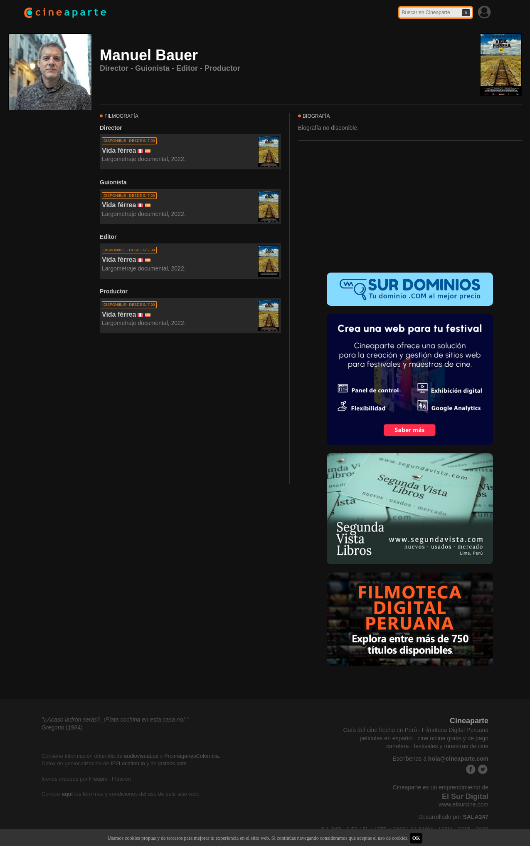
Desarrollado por (453, 817)
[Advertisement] (190, 409)
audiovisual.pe (141, 756)
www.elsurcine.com (463, 804)
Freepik (98, 779)
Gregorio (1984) (62, 727)
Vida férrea (119, 150)
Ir (466, 12)
